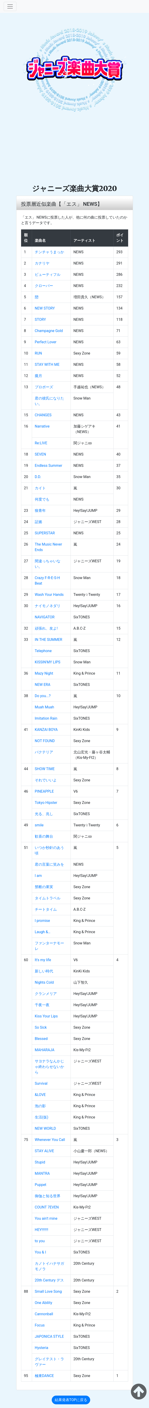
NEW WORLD (45, 1128)
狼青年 (40, 510)
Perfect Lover (46, 342)
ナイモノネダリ (47, 606)
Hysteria (41, 1348)
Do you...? (43, 696)
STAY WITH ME (47, 364)
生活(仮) (41, 1117)
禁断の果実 (44, 887)
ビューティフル (47, 274)
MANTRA (42, 1173)
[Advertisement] (74, 149)
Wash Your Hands (49, 594)
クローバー (44, 286)
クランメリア (46, 993)
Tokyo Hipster (46, 802)
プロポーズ (44, 387)
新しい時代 (44, 971)
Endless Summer (48, 465)
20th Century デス (49, 1280)
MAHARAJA (44, 1050)
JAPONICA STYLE (49, 1336)
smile (39, 825)
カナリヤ (42, 263)
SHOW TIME (45, 769)
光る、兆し (44, 814)
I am (38, 875)
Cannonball (44, 1314)
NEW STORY (45, 308)
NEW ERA (42, 684)
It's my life (43, 960)
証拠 (38, 522)
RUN (38, 353)
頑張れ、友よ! (46, 628)
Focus (40, 1325)
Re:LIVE (41, 443)
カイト (40, 488)
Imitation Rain (46, 718)
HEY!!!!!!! (41, 1230)
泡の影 (40, 1106)
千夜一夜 (42, 1005)
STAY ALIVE (44, 1151)
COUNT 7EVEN (47, 1207)
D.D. (38, 477)
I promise (42, 920)
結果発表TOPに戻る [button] (71, 1400)
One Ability (43, 1303)
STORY (40, 319)
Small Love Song (48, 1291)
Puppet (40, 1185)
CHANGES (43, 415)
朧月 (38, 376)
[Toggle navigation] (10, 6)
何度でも (42, 499)
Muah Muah (44, 707)
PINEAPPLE (44, 791)
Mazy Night (44, 673)
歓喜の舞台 (44, 836)
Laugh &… (43, 932)
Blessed (41, 1038)
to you (40, 1241)
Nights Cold (44, 982)
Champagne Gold (49, 331)
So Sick (41, 1027)
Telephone (43, 651)
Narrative (42, 426)
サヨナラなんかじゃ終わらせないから (49, 1066)
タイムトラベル (47, 898)
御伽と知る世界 (47, 1196)
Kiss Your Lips (46, 1016)
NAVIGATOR (44, 617)
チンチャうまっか (49, 252)
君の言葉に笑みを (49, 864)
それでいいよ (46, 780)
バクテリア (44, 752)
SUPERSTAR (45, 533)
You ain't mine (46, 1218)
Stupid (40, 1162)
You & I (40, 1252)
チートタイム (46, 909)
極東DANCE (44, 1376)
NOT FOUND (45, 741)
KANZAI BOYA (46, 729)
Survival (41, 1083)
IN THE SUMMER (48, 639)
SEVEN (40, 454)
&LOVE (40, 1095)
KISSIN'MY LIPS (47, 662)
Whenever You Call (50, 1140)
